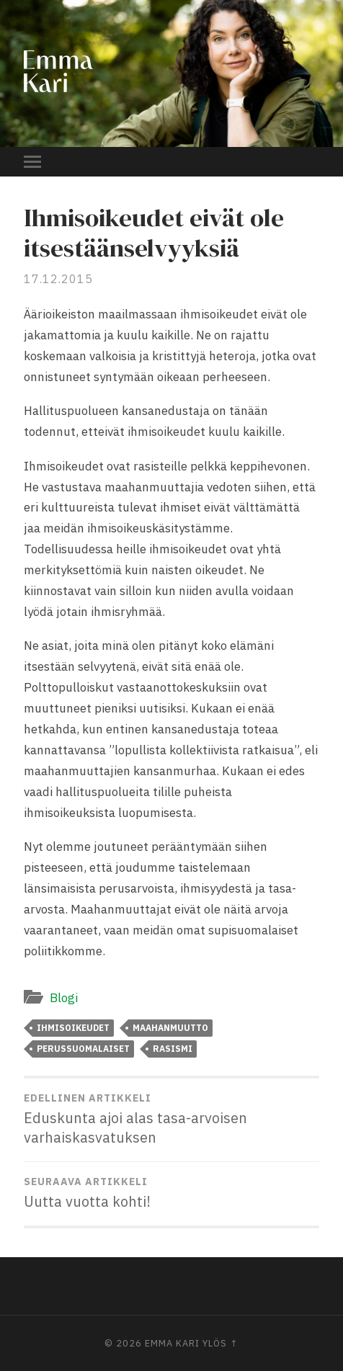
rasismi (172, 1048)
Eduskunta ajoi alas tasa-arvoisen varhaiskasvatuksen (171, 1119)
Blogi (64, 998)
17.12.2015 (58, 279)
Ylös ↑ (220, 1343)
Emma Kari (172, 1343)
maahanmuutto (170, 1027)
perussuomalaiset (83, 1048)
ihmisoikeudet (73, 1027)
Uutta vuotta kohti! (171, 1193)
